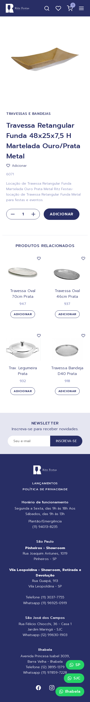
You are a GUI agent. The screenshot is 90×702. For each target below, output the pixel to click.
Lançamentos (45, 483)
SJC (74, 678)
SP (75, 665)
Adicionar (61, 214)
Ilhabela (69, 691)
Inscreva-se (66, 441)
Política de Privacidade (45, 489)
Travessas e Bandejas (28, 113)
